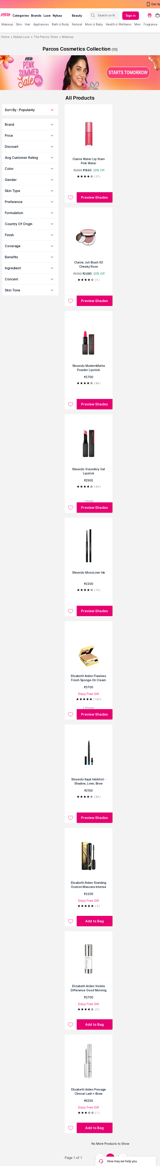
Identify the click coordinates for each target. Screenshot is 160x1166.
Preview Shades (94, 197)
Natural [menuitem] (77, 24)
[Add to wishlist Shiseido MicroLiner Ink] (70, 611)
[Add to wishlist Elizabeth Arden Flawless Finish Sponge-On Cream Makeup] (70, 714)
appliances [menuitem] (41, 24)
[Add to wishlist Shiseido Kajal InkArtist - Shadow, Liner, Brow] (70, 817)
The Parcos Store (46, 37)
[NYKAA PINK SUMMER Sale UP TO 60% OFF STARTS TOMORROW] (80, 72)
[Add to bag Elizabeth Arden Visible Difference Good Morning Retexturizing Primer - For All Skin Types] (94, 1024)
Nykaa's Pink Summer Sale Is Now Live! (30, 4)
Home (5, 37)
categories (20, 15)
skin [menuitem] (19, 24)
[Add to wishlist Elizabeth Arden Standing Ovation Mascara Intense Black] (70, 921)
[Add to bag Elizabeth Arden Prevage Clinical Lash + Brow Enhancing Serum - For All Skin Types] (94, 1128)
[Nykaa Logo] (5, 14)
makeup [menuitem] (7, 24)
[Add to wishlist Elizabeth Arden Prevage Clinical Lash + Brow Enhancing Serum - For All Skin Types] (70, 1128)
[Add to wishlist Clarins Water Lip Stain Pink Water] (70, 197)
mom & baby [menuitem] (94, 24)
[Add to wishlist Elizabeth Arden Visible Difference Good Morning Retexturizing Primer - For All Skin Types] (70, 1024)
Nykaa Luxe (21, 37)
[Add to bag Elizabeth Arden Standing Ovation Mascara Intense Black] (94, 921)
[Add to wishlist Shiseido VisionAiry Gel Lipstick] (70, 507)
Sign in (131, 15)
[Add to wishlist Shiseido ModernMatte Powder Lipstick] (70, 404)
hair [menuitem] (27, 24)
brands (36, 15)
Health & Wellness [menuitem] (119, 24)
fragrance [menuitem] (151, 24)
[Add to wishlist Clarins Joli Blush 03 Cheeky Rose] (70, 301)
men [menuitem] (137, 24)
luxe (47, 15)
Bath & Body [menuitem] (60, 24)
